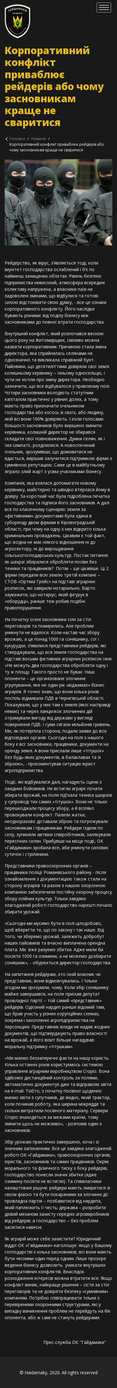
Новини (38, 138)
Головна (17, 138)
